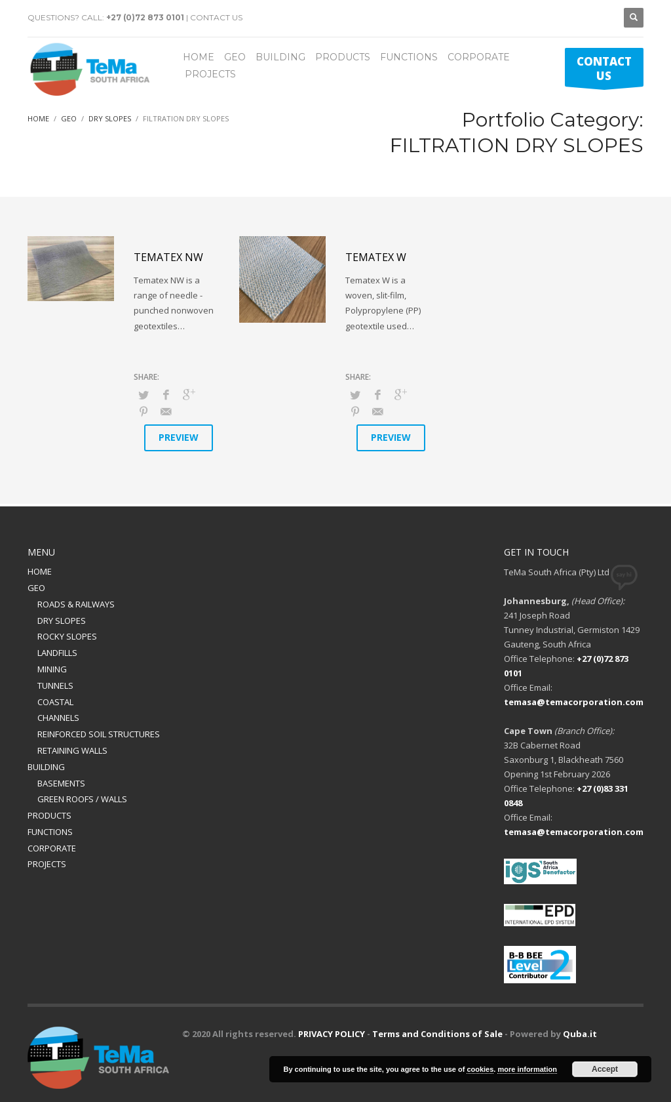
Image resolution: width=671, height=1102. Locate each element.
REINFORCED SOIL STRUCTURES (98, 734)
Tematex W (375, 257)
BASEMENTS (61, 783)
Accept (605, 1069)
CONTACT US (216, 17)
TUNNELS (55, 685)
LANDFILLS (57, 653)
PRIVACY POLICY (331, 1034)
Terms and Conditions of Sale (437, 1034)
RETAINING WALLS (72, 750)
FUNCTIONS (50, 832)
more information (526, 1069)
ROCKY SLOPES (67, 636)
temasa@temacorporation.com (573, 702)
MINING (52, 669)
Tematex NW (168, 257)
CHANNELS (58, 718)
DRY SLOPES (61, 620)
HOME (40, 571)
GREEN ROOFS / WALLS (82, 799)
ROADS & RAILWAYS (76, 604)
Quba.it (580, 1034)
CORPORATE (52, 848)
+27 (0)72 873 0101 (145, 17)
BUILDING (46, 767)
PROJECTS (47, 864)
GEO (36, 588)
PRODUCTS (49, 815)
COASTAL (55, 702)
